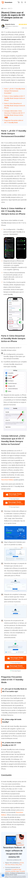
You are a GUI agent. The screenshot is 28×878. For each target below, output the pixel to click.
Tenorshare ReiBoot (7, 480)
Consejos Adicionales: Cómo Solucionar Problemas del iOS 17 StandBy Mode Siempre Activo (14, 113)
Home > (5, 8)
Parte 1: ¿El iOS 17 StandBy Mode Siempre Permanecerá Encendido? (14, 91)
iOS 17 (6, 28)
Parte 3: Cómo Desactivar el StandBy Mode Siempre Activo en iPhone (14, 106)
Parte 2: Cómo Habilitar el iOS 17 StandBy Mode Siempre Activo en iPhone (14, 98)
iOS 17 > (10, 8)
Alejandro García (10, 24)
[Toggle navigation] (24, 2)
